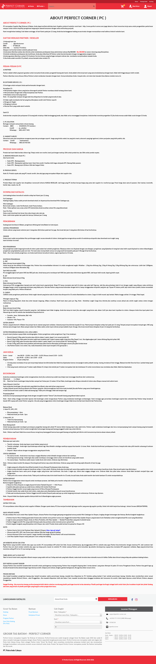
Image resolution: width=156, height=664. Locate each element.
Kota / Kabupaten (60, 612)
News (5, 615)
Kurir (56, 619)
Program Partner (8, 618)
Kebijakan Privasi (34, 615)
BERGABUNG (112, 599)
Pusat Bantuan (33, 612)
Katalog (5, 612)
